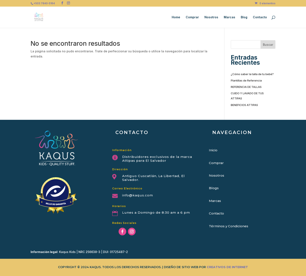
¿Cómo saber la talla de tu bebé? (252, 74)
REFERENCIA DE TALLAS (246, 87)
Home (176, 17)
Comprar (192, 17)
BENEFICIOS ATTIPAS (244, 105)
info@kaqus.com (137, 195)
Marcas (229, 17)
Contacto (260, 17)
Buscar (268, 44)
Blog (244, 17)
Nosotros (211, 17)
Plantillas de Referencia (246, 80)
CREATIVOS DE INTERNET (227, 267)
